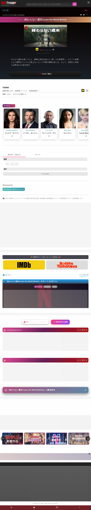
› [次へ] (87, 438)
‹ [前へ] (3, 438)
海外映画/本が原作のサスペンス (14, 189)
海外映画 (43, 198)
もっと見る (82, 330)
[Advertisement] (45, 225)
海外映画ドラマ (78, 198)
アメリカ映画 (25, 198)
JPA (6, 198)
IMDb (46, 503)
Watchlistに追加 (60, 322)
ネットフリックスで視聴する (45, 74)
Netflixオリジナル (14, 198)
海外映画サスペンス (53, 198)
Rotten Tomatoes (53, 503)
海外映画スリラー (66, 198)
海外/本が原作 (34, 198)
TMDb (42, 503)
